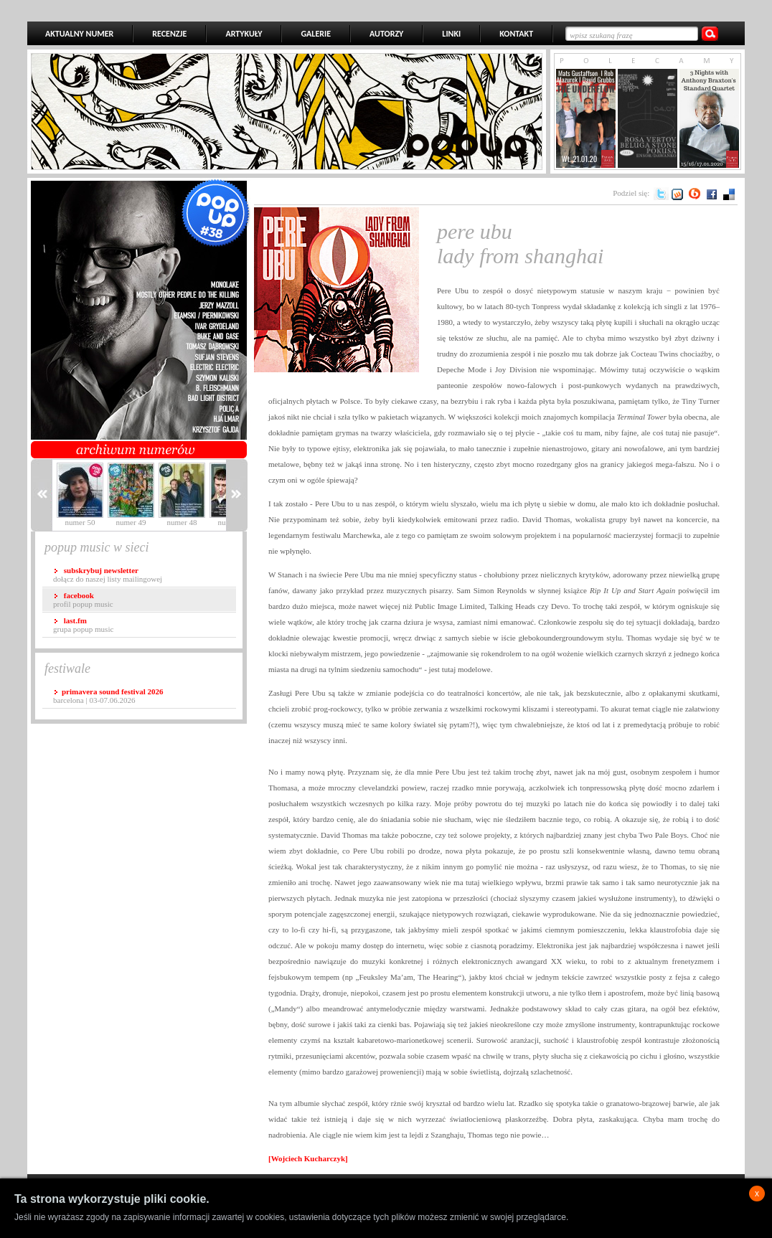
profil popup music (83, 599)
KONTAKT (516, 34)
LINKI (451, 34)
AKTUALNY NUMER (79, 34)
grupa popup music (83, 624)
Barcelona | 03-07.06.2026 (108, 695)
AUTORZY (386, 34)
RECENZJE (169, 34)
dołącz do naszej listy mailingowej (107, 574)
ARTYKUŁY (243, 34)
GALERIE (316, 34)
